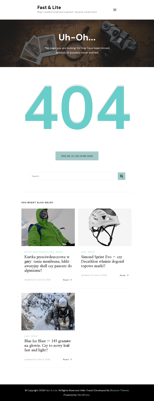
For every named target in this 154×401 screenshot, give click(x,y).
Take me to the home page (77, 155)
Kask (83, 252)
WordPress (83, 394)
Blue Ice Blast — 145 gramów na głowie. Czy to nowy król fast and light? (47, 345)
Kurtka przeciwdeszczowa (39, 252)
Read (67, 279)
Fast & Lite (49, 7)
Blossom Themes (119, 390)
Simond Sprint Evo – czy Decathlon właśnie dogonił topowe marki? (102, 261)
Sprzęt (59, 252)
